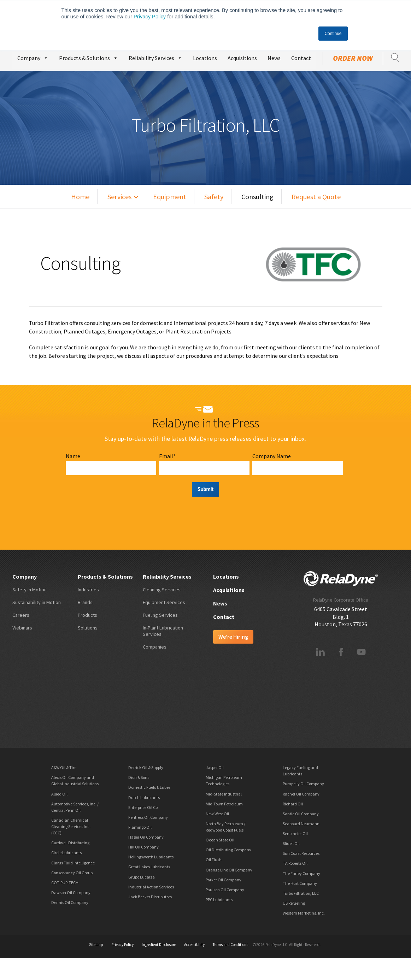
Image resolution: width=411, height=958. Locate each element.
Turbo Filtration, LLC (301, 893)
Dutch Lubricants (144, 797)
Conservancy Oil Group (72, 872)
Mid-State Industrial (224, 794)
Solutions (88, 628)
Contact (301, 57)
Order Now (353, 58)
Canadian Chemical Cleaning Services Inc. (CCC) (70, 826)
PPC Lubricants (219, 899)
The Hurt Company (300, 883)
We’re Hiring (233, 636)
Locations (205, 57)
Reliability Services (155, 57)
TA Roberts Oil (295, 863)
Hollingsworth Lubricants (151, 856)
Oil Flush (214, 859)
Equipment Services (164, 602)
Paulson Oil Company (225, 889)
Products (87, 615)
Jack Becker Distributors (150, 896)
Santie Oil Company (301, 813)
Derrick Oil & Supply (145, 767)
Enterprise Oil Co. (143, 807)
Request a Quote (316, 196)
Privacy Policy (150, 16)
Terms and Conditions (230, 944)
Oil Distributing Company (228, 849)
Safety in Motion (29, 589)
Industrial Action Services (151, 886)
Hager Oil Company (146, 837)
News (274, 57)
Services (119, 196)
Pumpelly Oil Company (303, 783)
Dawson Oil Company (70, 892)
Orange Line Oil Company (229, 870)
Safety (213, 196)
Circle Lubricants (66, 852)
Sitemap (96, 944)
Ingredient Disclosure (159, 944)
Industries (88, 589)
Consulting (257, 196)
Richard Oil (293, 803)
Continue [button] (332, 33)
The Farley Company (301, 873)
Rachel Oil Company (301, 794)
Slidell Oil (291, 843)
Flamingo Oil (140, 827)
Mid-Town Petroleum (224, 803)
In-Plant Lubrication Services (163, 631)
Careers (20, 615)
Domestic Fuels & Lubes (149, 787)
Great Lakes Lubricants (149, 866)
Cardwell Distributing (70, 842)
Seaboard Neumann (301, 823)
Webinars (22, 628)
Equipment (169, 196)
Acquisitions (242, 57)
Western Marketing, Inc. (304, 913)
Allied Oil (59, 794)
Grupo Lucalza (141, 877)
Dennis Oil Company (69, 902)
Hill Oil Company (143, 847)
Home (80, 196)
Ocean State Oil (220, 839)
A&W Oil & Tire (63, 767)
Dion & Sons (138, 777)
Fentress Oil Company (148, 817)
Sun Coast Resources (301, 853)
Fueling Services (160, 615)
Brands (85, 602)
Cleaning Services (162, 589)
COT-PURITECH (64, 882)
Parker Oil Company (223, 879)
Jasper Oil (215, 767)
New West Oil (217, 813)
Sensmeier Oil (295, 833)
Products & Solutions (88, 57)
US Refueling (294, 903)
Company (32, 57)
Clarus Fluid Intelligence (73, 862)
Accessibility (194, 944)
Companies (154, 647)
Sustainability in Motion (36, 602)
